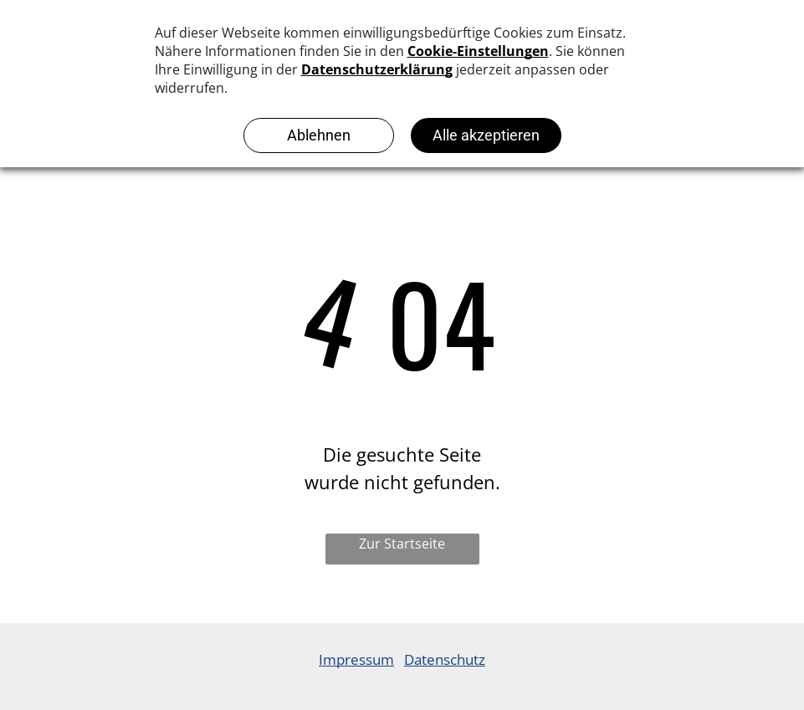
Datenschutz (444, 659)
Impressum (356, 659)
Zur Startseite (402, 543)
